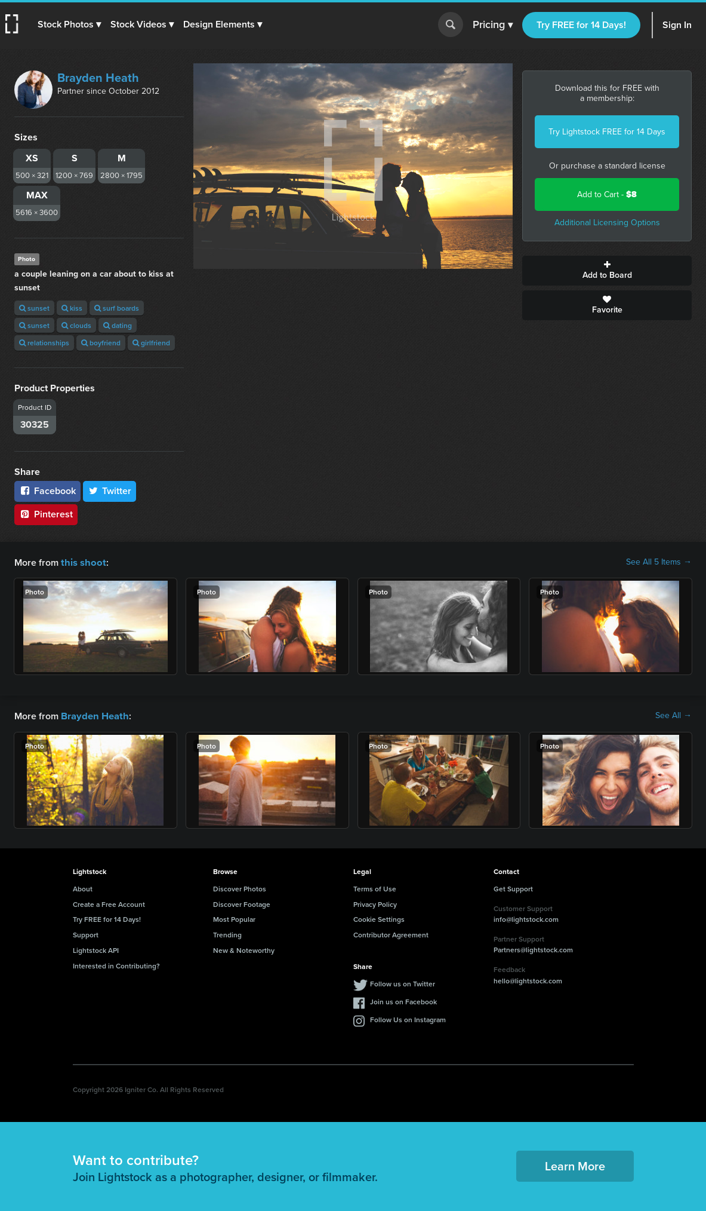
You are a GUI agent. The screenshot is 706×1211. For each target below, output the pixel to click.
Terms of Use (374, 887)
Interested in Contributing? (116, 964)
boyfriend (101, 343)
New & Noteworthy (244, 949)
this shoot (82, 562)
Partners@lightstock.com (533, 948)
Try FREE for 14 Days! (581, 25)
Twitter (110, 491)
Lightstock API (96, 949)
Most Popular (234, 918)
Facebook (47, 491)
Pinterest (46, 514)
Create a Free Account (109, 903)
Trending (227, 933)
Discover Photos (239, 887)
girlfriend (151, 343)
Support (85, 933)
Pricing (493, 25)
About (83, 887)
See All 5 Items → (659, 562)
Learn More (575, 1164)
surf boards (116, 308)
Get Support (513, 887)
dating (117, 325)
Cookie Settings (379, 918)
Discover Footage (241, 903)
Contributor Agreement (390, 933)
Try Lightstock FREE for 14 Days (606, 131)
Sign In (677, 25)
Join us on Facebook (403, 1000)
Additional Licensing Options (607, 222)
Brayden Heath (98, 78)
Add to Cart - (607, 194)
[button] (69, 24)
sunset (34, 308)
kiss (71, 308)
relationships (44, 343)
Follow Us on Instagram (408, 1018)
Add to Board (607, 270)
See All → (673, 715)
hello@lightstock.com (528, 979)
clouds (76, 325)
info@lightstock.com (526, 918)
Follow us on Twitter (402, 982)
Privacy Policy (375, 903)
